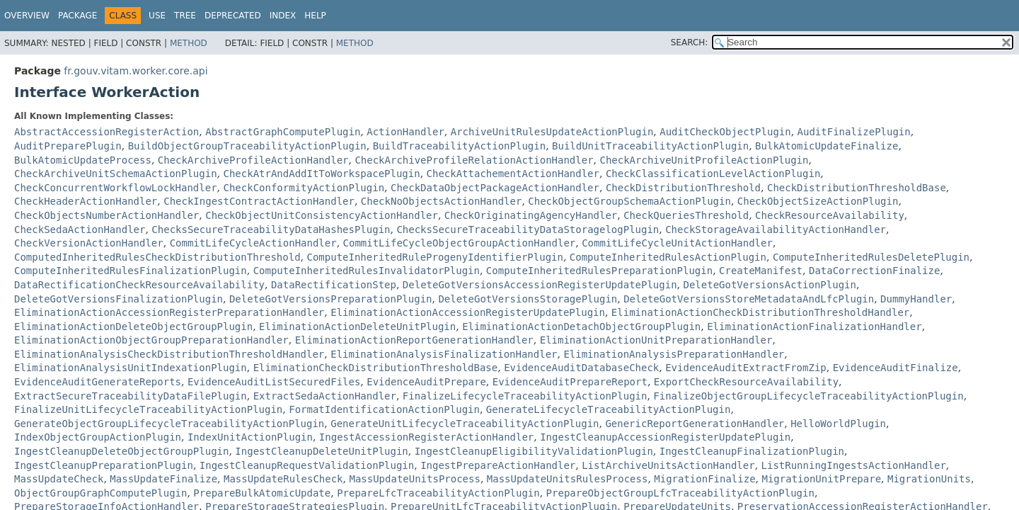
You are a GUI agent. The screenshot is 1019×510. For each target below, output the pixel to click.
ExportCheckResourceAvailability (746, 381)
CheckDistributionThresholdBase (856, 187)
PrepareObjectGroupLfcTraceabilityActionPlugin (680, 493)
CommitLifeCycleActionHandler (253, 243)
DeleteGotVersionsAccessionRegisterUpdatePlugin (540, 284)
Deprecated (233, 16)
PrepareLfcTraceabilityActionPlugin (438, 493)
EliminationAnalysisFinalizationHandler (443, 354)
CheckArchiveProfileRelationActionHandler (474, 160)
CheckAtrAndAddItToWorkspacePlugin (321, 173)
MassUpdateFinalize (163, 478)
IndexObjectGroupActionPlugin (97, 437)
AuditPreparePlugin (68, 146)
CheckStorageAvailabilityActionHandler (775, 229)
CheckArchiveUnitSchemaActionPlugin (115, 173)
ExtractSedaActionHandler (324, 396)
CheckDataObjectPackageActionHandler (495, 187)
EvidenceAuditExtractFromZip (746, 367)
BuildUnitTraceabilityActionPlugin (650, 146)
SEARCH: (689, 42)
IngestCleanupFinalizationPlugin (752, 451)
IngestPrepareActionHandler (497, 465)
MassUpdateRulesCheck (283, 478)
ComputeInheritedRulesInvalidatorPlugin (366, 270)
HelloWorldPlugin (838, 423)
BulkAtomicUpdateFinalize (826, 146)
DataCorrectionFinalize (874, 270)
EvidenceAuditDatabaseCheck (581, 367)
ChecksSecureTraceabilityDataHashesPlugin (270, 229)
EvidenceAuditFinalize (895, 367)
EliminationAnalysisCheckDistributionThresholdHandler (169, 354)
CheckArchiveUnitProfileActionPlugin (703, 160)
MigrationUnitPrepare (821, 478)
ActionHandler (405, 131)
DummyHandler (916, 299)
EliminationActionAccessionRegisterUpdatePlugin (467, 312)
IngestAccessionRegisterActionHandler (426, 437)
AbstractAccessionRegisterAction (106, 131)
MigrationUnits (929, 478)
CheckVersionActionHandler (88, 243)
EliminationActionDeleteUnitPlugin (357, 326)
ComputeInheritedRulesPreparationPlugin (599, 270)
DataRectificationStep (333, 284)
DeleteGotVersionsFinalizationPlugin (118, 299)
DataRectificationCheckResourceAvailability (139, 284)
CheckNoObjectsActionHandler (441, 201)
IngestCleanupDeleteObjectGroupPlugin (121, 451)
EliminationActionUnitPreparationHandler (656, 340)
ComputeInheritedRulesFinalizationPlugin (130, 270)
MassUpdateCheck (58, 478)
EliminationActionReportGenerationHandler (414, 340)
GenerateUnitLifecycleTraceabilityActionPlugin (464, 423)
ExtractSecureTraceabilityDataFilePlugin (130, 396)
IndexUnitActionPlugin (250, 437)
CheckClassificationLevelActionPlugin (713, 173)
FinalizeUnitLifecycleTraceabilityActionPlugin (148, 409)
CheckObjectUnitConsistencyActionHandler (321, 215)
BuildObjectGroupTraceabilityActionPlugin (247, 146)
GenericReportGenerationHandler (694, 423)
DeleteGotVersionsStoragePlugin (527, 299)
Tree (185, 16)
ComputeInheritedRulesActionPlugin (668, 257)
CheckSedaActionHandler (79, 229)
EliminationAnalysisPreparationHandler (673, 354)
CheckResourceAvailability (829, 215)
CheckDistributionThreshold (683, 187)
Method (188, 43)
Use (157, 16)
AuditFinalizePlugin (854, 131)
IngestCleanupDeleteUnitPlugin (321, 451)
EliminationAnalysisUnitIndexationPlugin (130, 367)
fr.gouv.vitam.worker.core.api (135, 70)
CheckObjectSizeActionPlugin (818, 201)
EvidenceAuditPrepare (426, 381)
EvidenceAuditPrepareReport (570, 381)
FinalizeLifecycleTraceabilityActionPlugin (525, 396)
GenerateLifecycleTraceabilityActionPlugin (608, 409)
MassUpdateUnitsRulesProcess (567, 478)
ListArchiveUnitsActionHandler (668, 465)
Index (283, 16)
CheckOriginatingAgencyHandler (530, 215)
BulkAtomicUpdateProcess (82, 160)
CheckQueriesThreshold (686, 215)
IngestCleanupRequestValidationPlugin (307, 465)
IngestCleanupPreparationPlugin (103, 465)
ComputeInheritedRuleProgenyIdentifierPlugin (434, 257)
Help (315, 16)
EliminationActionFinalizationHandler (814, 326)
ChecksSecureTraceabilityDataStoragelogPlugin (527, 229)
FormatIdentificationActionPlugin (384, 409)
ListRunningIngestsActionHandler (853, 465)
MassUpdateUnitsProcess (414, 478)
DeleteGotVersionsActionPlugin (769, 284)
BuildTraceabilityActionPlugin (459, 146)
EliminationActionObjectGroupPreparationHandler (151, 340)
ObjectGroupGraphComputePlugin (100, 493)
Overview (27, 16)
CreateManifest (760, 270)
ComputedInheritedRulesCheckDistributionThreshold (157, 257)
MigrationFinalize (704, 478)
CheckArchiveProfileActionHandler (253, 160)
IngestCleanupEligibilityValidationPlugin (534, 451)
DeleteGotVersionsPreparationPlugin (330, 299)
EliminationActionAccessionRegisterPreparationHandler (169, 312)
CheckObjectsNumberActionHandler (106, 215)
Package (77, 16)
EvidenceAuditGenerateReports (97, 381)
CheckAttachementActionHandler (513, 173)
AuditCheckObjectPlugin (725, 131)
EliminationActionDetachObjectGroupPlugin (581, 326)
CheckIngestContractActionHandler (259, 201)
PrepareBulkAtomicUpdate (261, 493)
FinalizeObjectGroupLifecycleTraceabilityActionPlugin (808, 396)
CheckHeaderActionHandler (85, 201)
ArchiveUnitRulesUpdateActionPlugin (552, 131)
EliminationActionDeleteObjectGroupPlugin (133, 326)
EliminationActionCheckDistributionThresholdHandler (760, 312)
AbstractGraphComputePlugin (282, 131)
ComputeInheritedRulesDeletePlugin (871, 257)
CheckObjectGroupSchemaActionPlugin (629, 201)
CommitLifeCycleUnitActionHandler (677, 243)
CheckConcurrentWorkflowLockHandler (115, 187)
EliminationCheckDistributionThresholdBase (375, 367)
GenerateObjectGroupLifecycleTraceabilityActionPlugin (169, 423)
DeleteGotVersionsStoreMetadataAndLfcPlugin (748, 299)
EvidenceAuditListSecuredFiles (274, 381)
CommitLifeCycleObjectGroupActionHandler (459, 243)
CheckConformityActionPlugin (303, 187)
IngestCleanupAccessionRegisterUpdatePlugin (665, 437)
